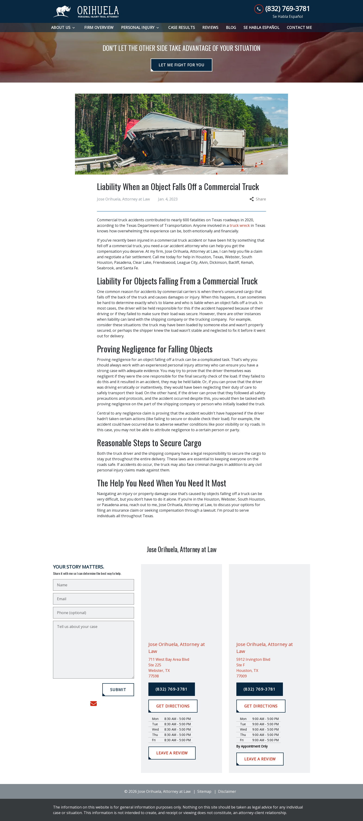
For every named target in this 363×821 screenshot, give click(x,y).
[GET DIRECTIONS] (172, 706)
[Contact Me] (299, 27)
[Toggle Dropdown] (75, 28)
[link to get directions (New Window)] (181, 668)
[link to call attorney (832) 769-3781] (282, 9)
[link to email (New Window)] (93, 703)
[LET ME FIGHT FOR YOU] (181, 64)
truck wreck (240, 225)
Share (258, 199)
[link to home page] (86, 12)
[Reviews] (210, 27)
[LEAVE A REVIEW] (172, 753)
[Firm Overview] (98, 27)
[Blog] (231, 27)
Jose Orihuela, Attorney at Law (191, 251)
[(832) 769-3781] (171, 689)
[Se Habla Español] (261, 27)
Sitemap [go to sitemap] (204, 791)
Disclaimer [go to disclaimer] (227, 791)
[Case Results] (181, 27)
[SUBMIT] (118, 689)
